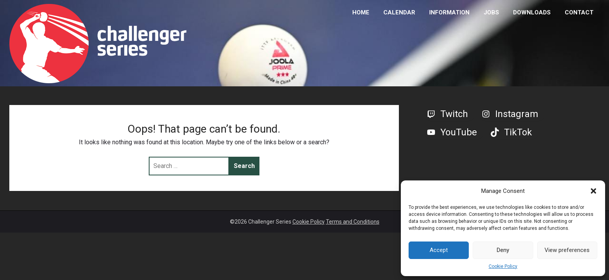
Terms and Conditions (352, 222)
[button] (593, 191)
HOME (360, 12)
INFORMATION (449, 12)
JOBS (491, 12)
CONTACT (579, 12)
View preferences (567, 250)
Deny (503, 250)
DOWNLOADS (532, 12)
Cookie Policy (503, 266)
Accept (439, 250)
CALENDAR (399, 12)
